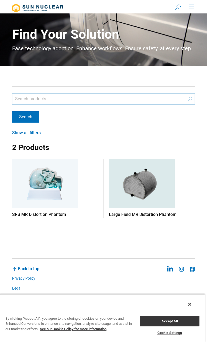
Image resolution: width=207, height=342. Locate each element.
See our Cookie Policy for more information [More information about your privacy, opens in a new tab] (73, 329)
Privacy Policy (23, 278)
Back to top (28, 268)
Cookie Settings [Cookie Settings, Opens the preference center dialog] (169, 333)
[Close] (190, 304)
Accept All (169, 321)
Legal (16, 288)
